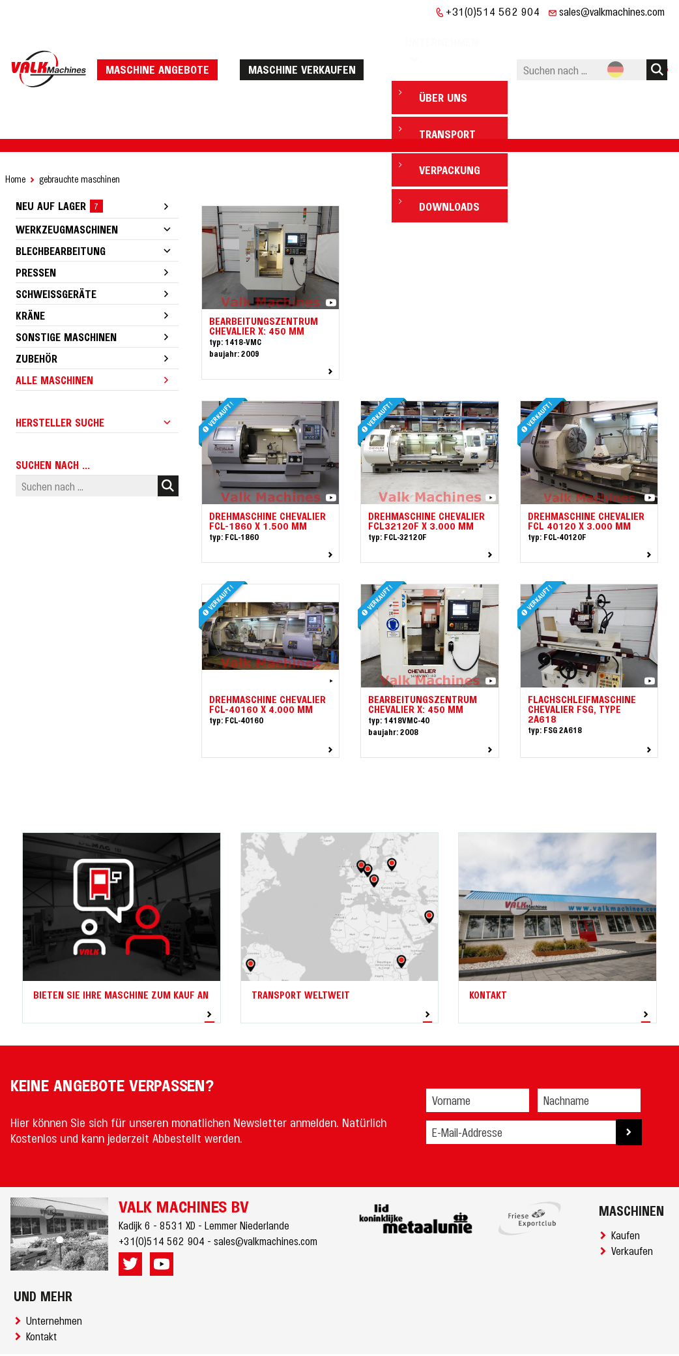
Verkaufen (634, 1210)
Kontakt (44, 1296)
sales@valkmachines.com (612, 11)
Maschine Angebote (161, 48)
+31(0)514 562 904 (493, 11)
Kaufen (628, 1195)
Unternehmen (56, 1280)
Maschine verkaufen (305, 48)
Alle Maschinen (54, 340)
